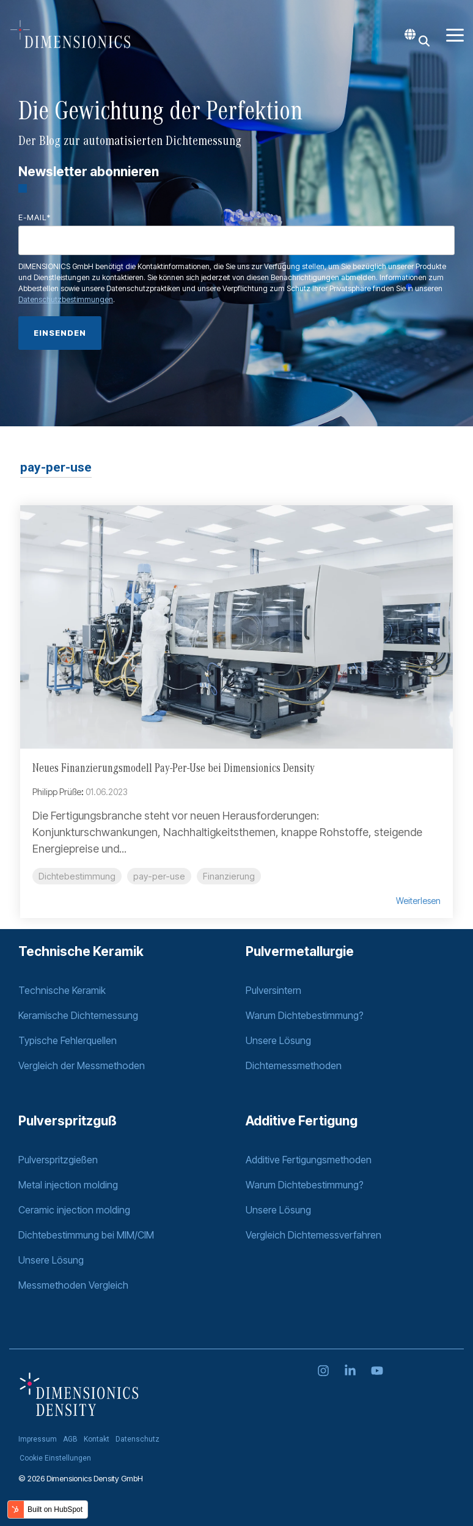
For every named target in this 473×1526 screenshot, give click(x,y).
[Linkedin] (351, 1371)
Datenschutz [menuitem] (138, 1439)
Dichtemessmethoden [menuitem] (294, 1065)
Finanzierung (229, 876)
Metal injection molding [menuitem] (68, 1185)
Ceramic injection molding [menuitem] (74, 1210)
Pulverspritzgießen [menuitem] (58, 1160)
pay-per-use (159, 876)
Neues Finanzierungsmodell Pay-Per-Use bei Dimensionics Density (173, 768)
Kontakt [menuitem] (96, 1439)
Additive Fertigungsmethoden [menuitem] (310, 1160)
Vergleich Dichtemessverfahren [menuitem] (313, 1235)
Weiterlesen (418, 901)
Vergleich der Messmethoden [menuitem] (81, 1065)
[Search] (424, 41)
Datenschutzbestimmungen (65, 299)
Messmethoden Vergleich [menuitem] (73, 1285)
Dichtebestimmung (77, 876)
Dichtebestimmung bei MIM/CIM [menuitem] (86, 1235)
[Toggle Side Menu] (455, 34)
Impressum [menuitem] (37, 1439)
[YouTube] (377, 1371)
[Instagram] (324, 1371)
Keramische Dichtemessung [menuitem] (78, 1015)
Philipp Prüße (56, 792)
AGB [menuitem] (70, 1439)
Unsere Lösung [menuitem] (278, 1040)
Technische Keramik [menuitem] (62, 990)
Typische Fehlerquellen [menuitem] (67, 1040)
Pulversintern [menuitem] (273, 990)
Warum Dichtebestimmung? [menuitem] (305, 1015)
